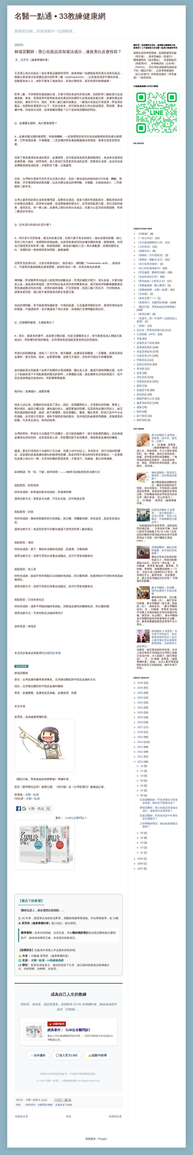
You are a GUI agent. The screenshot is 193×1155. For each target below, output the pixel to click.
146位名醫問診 (75, 817)
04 (142, 837)
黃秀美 (25, 59)
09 (142, 780)
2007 (140, 868)
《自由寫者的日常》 (148, 276)
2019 (140, 717)
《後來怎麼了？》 (147, 298)
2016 (140, 732)
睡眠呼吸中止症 (145, 398)
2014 (140, 742)
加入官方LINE (66, 1055)
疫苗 (139, 373)
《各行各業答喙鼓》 (148, 263)
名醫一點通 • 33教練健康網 (60, 16)
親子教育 (142, 415)
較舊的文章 (115, 1116)
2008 (140, 863)
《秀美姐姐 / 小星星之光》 (152, 281)
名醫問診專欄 (52, 653)
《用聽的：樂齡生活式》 (151, 259)
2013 (140, 746)
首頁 (68, 1116)
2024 (140, 692)
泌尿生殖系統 (144, 364)
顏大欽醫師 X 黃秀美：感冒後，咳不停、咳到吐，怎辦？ (164, 438)
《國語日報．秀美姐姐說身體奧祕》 (157, 306)
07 (142, 790)
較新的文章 (21, 1116)
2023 (140, 697)
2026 (140, 682)
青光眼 (140, 368)
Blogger (102, 1138)
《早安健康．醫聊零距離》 (152, 272)
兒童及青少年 (144, 355)
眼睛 (139, 385)
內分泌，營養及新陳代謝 (151, 330)
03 (142, 842)
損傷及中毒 (143, 390)
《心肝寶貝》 (144, 246)
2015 (140, 736)
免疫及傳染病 (144, 351)
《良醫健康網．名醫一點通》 (153, 289)
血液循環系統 (144, 347)
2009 (140, 858)
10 (142, 775)
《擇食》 (142, 325)
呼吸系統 (142, 360)
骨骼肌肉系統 (144, 381)
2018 (140, 722)
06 (142, 795)
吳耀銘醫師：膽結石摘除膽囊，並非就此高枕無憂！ (164, 550)
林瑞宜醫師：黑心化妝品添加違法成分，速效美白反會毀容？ (159, 809)
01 (142, 852)
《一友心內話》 (145, 238)
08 (142, 785)
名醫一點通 (32, 794)
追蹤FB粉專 (97, 1055)
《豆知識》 (143, 293)
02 (142, 847)
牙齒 (139, 338)
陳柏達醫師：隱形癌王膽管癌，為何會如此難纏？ (164, 475)
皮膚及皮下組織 (63, 1105)
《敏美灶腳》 (144, 314)
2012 (140, 751)
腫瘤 (139, 407)
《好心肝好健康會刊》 (149, 268)
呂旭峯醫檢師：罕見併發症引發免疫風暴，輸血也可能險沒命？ (159, 801)
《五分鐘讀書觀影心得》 (151, 242)
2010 (140, 761)
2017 (140, 727)
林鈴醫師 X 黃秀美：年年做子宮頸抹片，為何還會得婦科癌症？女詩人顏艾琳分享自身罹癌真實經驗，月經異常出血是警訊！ (157, 639)
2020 (140, 712)
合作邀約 (37, 1055)
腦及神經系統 (144, 402)
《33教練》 (143, 233)
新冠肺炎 (142, 394)
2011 (140, 756)
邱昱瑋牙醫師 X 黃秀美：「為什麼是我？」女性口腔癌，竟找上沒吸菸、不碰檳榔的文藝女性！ (164, 515)
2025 (140, 687)
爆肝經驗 (142, 420)
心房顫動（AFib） (147, 334)
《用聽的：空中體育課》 (151, 255)
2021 (140, 707)
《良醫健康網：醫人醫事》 (152, 285)
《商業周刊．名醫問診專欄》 (39, 1105)
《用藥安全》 (144, 250)
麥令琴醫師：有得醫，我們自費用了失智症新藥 (164, 590)
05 (142, 832)
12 (142, 766)
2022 (140, 702)
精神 (139, 411)
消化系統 (142, 377)
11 (142, 770)
